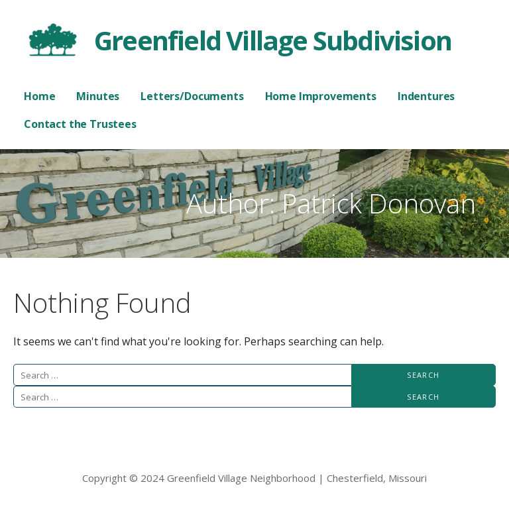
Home (39, 96)
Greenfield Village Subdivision (272, 40)
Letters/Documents (192, 96)
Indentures (426, 96)
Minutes (97, 96)
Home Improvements (320, 96)
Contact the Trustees (80, 124)
